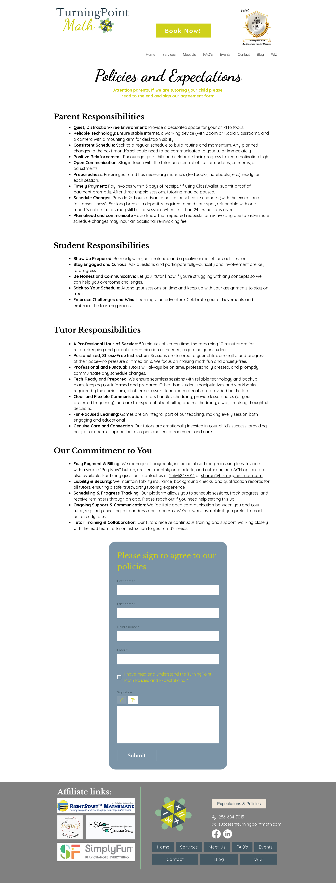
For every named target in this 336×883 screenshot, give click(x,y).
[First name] (166, 590)
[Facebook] (216, 833)
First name (126, 581)
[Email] (166, 659)
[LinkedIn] (227, 833)
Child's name (128, 627)
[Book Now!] (183, 31)
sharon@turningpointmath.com (231, 475)
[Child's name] (166, 636)
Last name (126, 604)
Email (122, 650)
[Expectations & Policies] (239, 803)
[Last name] (166, 613)
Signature (124, 692)
